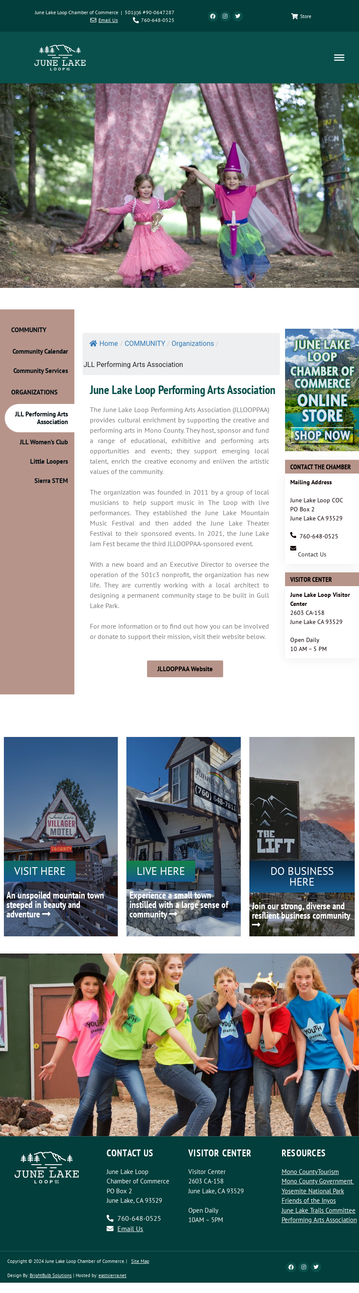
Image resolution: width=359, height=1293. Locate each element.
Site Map (140, 1261)
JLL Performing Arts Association (41, 418)
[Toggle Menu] (339, 58)
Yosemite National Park (313, 1191)
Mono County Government (317, 1181)
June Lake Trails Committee (319, 1210)
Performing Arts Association (319, 1220)
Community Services (40, 371)
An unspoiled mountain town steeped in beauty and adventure (55, 904)
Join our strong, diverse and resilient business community (301, 914)
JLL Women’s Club (44, 442)
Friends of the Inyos (309, 1200)
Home (103, 343)
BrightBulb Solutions (51, 1275)
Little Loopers (49, 461)
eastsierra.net (112, 1275)
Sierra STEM (51, 481)
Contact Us (312, 554)
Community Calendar (40, 351)
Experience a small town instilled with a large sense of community (178, 904)
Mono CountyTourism (310, 1172)
